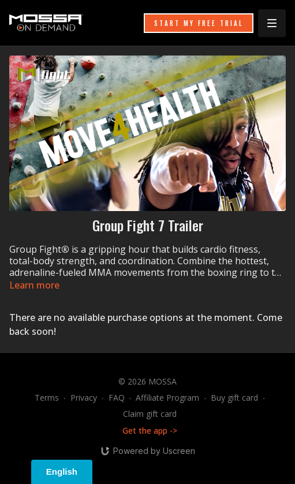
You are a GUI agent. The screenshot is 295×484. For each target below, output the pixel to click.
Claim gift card (150, 413)
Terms (47, 397)
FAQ (117, 397)
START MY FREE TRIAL (198, 23)
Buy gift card (234, 397)
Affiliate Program (167, 397)
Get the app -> (149, 430)
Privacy (83, 397)
